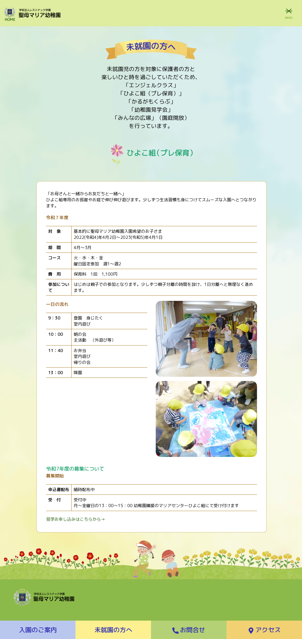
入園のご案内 (38, 629)
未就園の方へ (113, 629)
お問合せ (188, 629)
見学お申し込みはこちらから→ (75, 519)
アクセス (264, 629)
